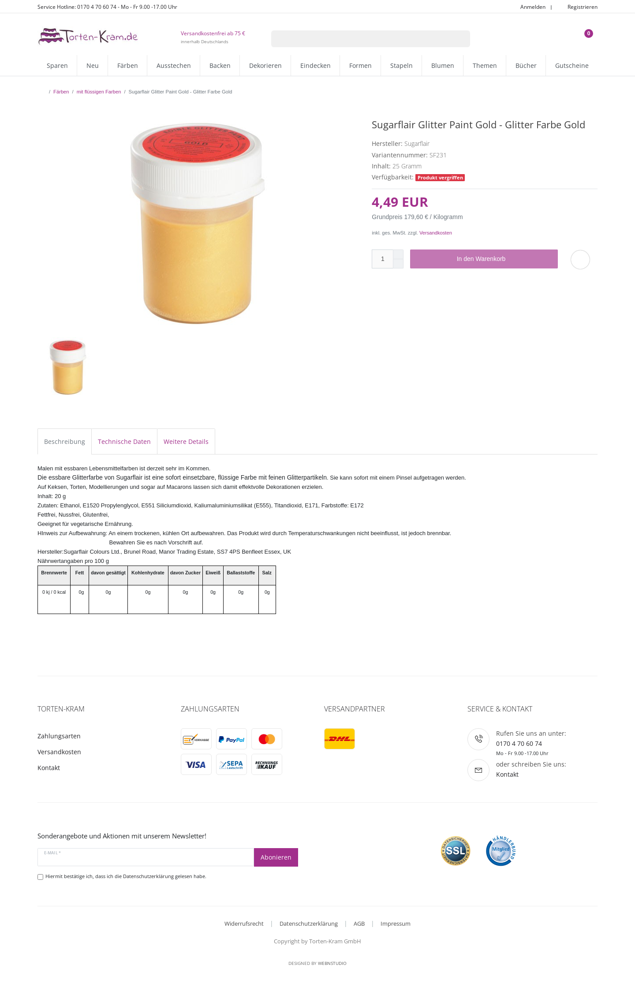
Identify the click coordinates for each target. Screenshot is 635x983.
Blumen (442, 65)
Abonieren (276, 857)
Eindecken (315, 65)
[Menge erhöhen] (398, 254)
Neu (92, 65)
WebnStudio (332, 963)
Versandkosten (435, 232)
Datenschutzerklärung (309, 923)
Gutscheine (572, 65)
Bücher (526, 65)
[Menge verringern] (398, 263)
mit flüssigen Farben (99, 91)
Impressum (396, 923)
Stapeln (401, 65)
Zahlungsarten (59, 736)
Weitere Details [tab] (186, 441)
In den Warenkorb (504, 259)
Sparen (57, 65)
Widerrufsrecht (244, 923)
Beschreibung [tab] (64, 441)
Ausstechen (174, 65)
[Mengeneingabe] (382, 258)
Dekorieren (265, 65)
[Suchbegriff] (359, 38)
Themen (485, 65)
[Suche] (459, 38)
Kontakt (48, 767)
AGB (359, 923)
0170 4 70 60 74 (519, 743)
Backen (220, 65)
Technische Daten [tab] (124, 441)
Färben (127, 65)
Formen (360, 65)
